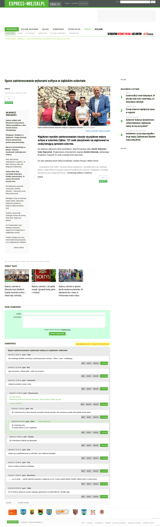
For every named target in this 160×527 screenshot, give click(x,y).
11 (9, 98)
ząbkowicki (83, 3)
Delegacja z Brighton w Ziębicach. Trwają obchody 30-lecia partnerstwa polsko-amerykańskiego (16, 138)
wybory (22, 261)
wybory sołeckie (43, 261)
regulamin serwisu (134, 523)
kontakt (107, 523)
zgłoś (83, 363)
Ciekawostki (74, 33)
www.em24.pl (56, 3)
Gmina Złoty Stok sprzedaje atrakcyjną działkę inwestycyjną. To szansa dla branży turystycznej (15, 176)
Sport (20, 33)
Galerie (45, 29)
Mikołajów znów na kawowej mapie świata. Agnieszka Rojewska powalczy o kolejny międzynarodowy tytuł (16, 203)
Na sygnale (30, 33)
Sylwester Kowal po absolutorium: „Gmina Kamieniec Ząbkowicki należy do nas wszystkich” (140, 123)
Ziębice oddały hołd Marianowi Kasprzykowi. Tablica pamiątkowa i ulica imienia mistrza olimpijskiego (16, 125)
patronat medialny (119, 523)
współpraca (99, 523)
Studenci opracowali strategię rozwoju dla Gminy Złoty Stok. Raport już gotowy (16, 216)
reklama (90, 523)
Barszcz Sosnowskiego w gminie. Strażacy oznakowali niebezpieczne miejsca (16, 150)
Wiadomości (11, 29)
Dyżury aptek (74, 29)
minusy (95, 363)
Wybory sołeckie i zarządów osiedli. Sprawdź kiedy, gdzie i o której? (43, 289)
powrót (8, 503)
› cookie (117, 2)
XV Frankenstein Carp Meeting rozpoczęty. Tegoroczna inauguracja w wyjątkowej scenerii (15, 228)
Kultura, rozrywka (29, 29)
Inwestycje (42, 33)
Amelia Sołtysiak (31, 261)
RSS (83, 523)
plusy (89, 363)
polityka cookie (148, 523)
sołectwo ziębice (14, 261)
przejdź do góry (23, 503)
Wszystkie (10, 33)
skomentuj (104, 363)
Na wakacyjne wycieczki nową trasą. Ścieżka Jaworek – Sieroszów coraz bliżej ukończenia (16, 189)
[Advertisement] (80, 60)
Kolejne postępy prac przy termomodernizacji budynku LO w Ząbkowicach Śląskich (16, 239)
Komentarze (58, 29)
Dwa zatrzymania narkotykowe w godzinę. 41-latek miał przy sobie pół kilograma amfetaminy (16, 163)
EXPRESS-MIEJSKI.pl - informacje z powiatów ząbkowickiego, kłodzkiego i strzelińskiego (27, 3)
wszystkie (74, 3)
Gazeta (87, 29)
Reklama (99, 29)
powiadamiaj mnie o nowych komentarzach (92, 344)
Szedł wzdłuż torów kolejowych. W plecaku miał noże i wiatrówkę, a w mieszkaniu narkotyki (140, 98)
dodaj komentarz (57, 334)
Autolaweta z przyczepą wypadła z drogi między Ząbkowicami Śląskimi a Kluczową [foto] (140, 136)
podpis (18, 314)
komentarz (17, 317)
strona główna (10, 39)
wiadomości (21, 39)
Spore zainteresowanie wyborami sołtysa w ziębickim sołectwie (48, 39)
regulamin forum (66, 329)
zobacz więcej (19, 247)
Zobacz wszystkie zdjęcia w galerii (98, 131)
